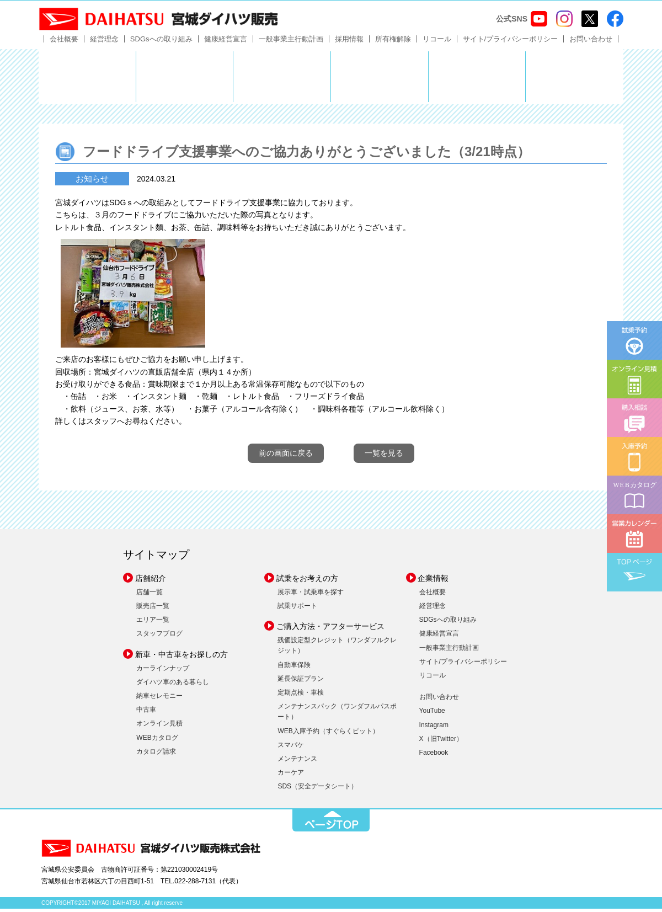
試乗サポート (297, 610)
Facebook (434, 756)
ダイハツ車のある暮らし (172, 685)
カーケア (290, 776)
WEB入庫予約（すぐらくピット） (327, 734)
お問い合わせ (590, 42)
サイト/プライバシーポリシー (510, 42)
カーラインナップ (162, 671)
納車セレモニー (159, 699)
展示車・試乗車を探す (310, 595)
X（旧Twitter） (441, 742)
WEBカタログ (157, 741)
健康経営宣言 (225, 42)
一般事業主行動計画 (291, 42)
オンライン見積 (159, 727)
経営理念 (104, 42)
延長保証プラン (300, 682)
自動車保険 (294, 668)
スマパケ (290, 748)
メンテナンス (297, 762)
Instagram (434, 728)
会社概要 (64, 42)
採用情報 (349, 42)
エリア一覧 (152, 623)
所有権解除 (393, 42)
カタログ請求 (156, 755)
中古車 (146, 713)
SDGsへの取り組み (161, 42)
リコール (437, 42)
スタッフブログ (159, 637)
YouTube (432, 714)
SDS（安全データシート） (317, 790)
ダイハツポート (574, 80)
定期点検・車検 (300, 696)
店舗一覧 (149, 595)
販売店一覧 (152, 610)
